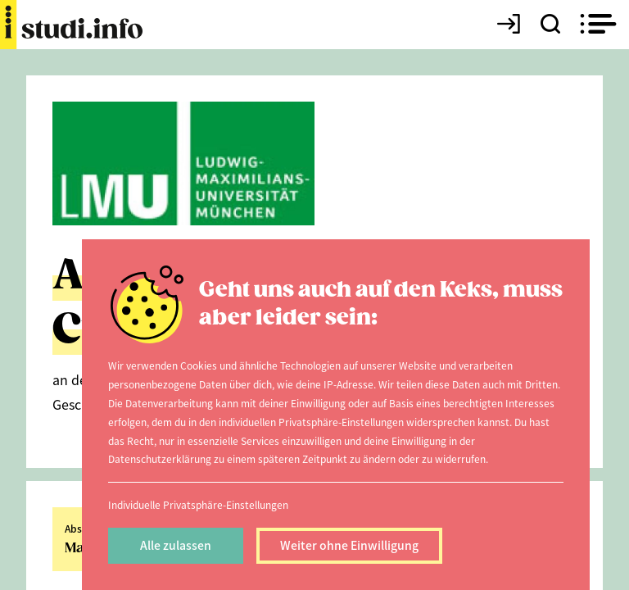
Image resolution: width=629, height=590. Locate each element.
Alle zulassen (175, 545)
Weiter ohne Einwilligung (349, 545)
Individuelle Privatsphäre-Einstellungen (198, 504)
